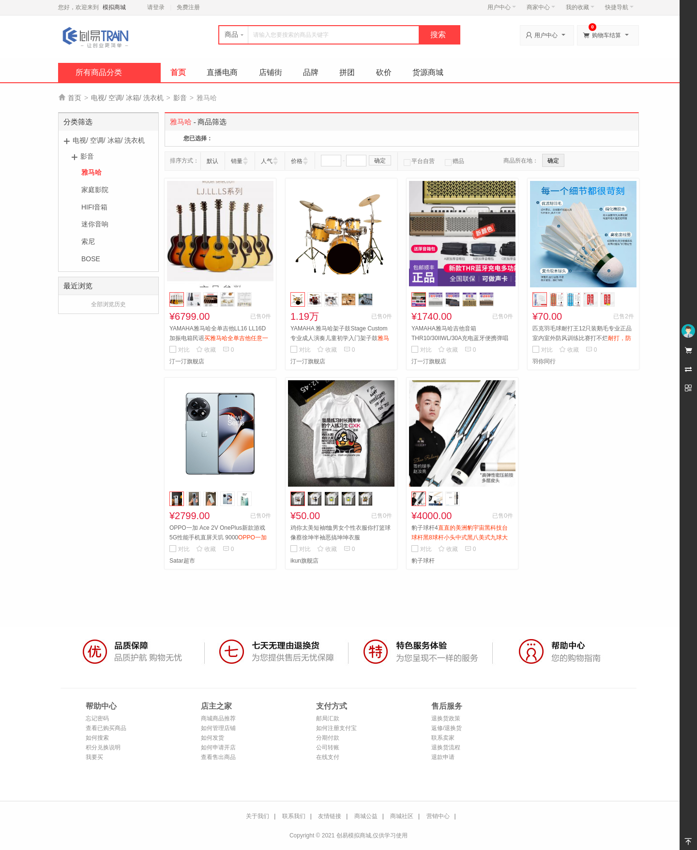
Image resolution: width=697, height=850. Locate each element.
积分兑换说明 (103, 747)
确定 (380, 160)
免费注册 (188, 7)
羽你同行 (544, 361)
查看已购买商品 (106, 728)
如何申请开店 (218, 747)
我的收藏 (580, 7)
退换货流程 (445, 747)
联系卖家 (443, 737)
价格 (297, 161)
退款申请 (443, 757)
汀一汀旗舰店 (186, 361)
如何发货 (212, 737)
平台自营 (419, 161)
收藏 (206, 349)
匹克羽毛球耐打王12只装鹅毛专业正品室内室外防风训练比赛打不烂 (582, 338)
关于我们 (257, 816)
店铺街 (270, 72)
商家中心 (541, 7)
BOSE (90, 259)
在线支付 (327, 757)
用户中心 (501, 7)
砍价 (384, 72)
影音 (180, 98)
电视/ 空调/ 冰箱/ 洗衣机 (127, 98)
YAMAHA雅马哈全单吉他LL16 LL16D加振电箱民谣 (218, 338)
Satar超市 (182, 560)
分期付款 (327, 737)
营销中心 (438, 816)
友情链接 (329, 816)
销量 (236, 161)
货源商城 (427, 72)
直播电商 (222, 72)
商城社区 (401, 816)
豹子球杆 (423, 560)
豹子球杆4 (459, 537)
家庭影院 (94, 190)
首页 (178, 72)
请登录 (156, 7)
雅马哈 (91, 172)
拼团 (347, 72)
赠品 (454, 161)
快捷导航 (619, 7)
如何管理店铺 (218, 728)
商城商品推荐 (218, 718)
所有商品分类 (99, 72)
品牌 (310, 72)
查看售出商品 (218, 757)
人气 (267, 161)
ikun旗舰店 (304, 560)
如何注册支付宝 (336, 728)
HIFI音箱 (94, 207)
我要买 (94, 757)
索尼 (88, 241)
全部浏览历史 (108, 304)
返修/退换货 (446, 728)
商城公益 (366, 816)
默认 (212, 161)
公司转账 (327, 747)
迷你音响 (94, 224)
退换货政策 (445, 718)
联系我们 (293, 816)
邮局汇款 (327, 718)
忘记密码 (97, 718)
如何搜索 (97, 737)
